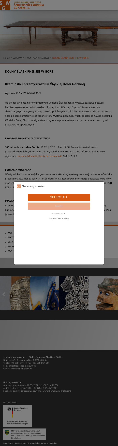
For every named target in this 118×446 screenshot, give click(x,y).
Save (59, 206)
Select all (59, 197)
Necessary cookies (31, 186)
